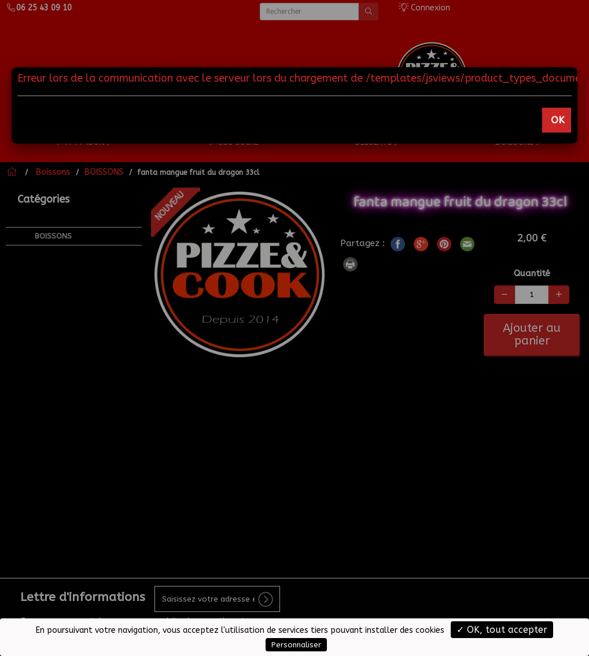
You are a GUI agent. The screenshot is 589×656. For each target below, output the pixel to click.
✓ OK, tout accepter (502, 629)
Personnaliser (296, 644)
